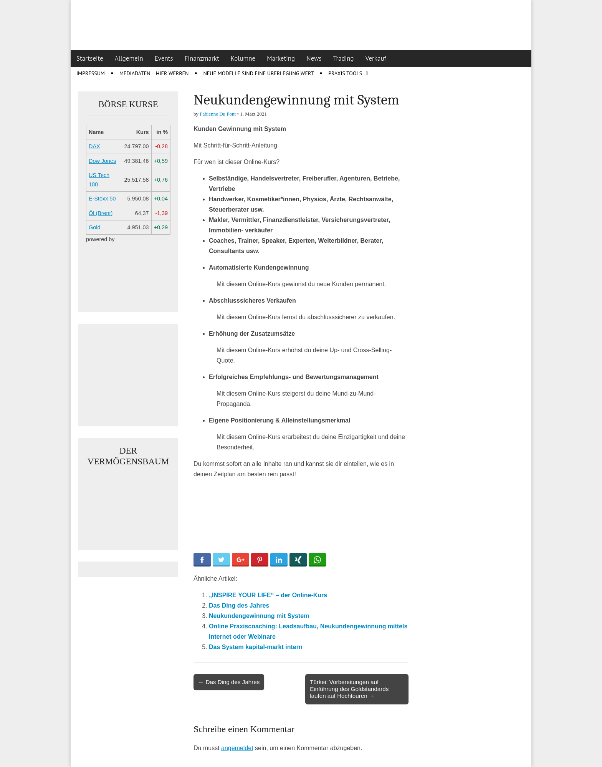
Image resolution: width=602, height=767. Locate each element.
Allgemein (129, 58)
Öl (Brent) (100, 213)
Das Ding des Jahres (239, 605)
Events (164, 58)
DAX (94, 146)
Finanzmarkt (202, 58)
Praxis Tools (345, 73)
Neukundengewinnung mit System (259, 616)
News (314, 58)
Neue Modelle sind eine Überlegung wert (258, 73)
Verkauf (376, 58)
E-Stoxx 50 (102, 198)
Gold (94, 227)
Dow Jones (102, 161)
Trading (343, 58)
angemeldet (237, 748)
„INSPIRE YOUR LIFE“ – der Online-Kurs (268, 595)
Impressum (90, 73)
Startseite (89, 58)
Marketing (281, 58)
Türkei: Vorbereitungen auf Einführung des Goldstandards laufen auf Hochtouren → (349, 689)
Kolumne (243, 58)
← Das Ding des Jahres (229, 682)
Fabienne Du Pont (218, 114)
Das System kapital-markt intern (256, 647)
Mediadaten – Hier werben (154, 73)
